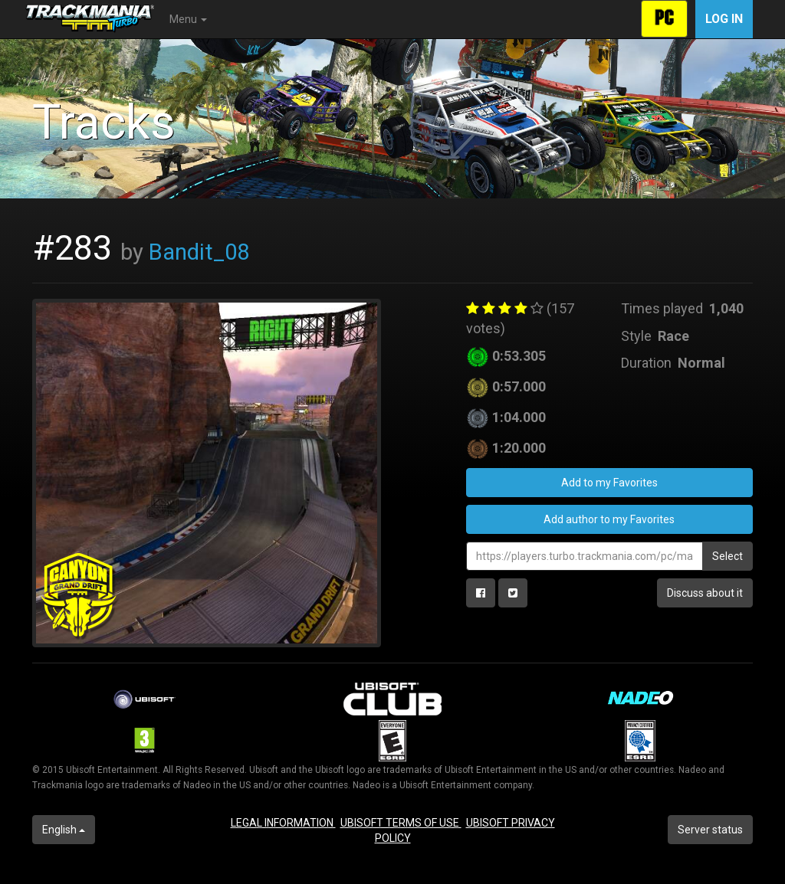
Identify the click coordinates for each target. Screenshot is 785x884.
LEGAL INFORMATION (283, 823)
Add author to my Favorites (609, 519)
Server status (710, 829)
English (63, 829)
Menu (188, 19)
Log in (724, 18)
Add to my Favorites (609, 482)
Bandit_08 (199, 252)
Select (727, 556)
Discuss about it (705, 593)
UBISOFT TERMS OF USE (400, 823)
